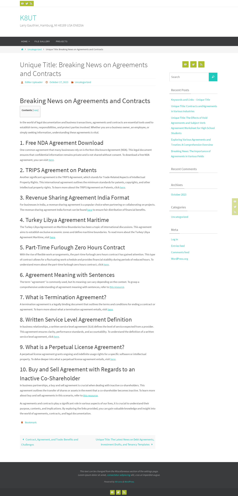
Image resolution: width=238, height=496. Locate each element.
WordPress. (129, 481)
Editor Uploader (34, 82)
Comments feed (180, 252)
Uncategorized (34, 49)
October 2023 (178, 194)
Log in (174, 239)
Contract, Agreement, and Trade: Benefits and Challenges (49, 441)
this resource (117, 287)
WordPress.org (179, 258)
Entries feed (178, 245)
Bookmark (31, 422)
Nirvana (118, 481)
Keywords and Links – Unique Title (190, 99)
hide (35, 110)
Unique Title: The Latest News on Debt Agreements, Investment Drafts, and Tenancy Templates (125, 441)
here (51, 160)
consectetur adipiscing (118, 474)
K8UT (28, 18)
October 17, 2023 (59, 82)
